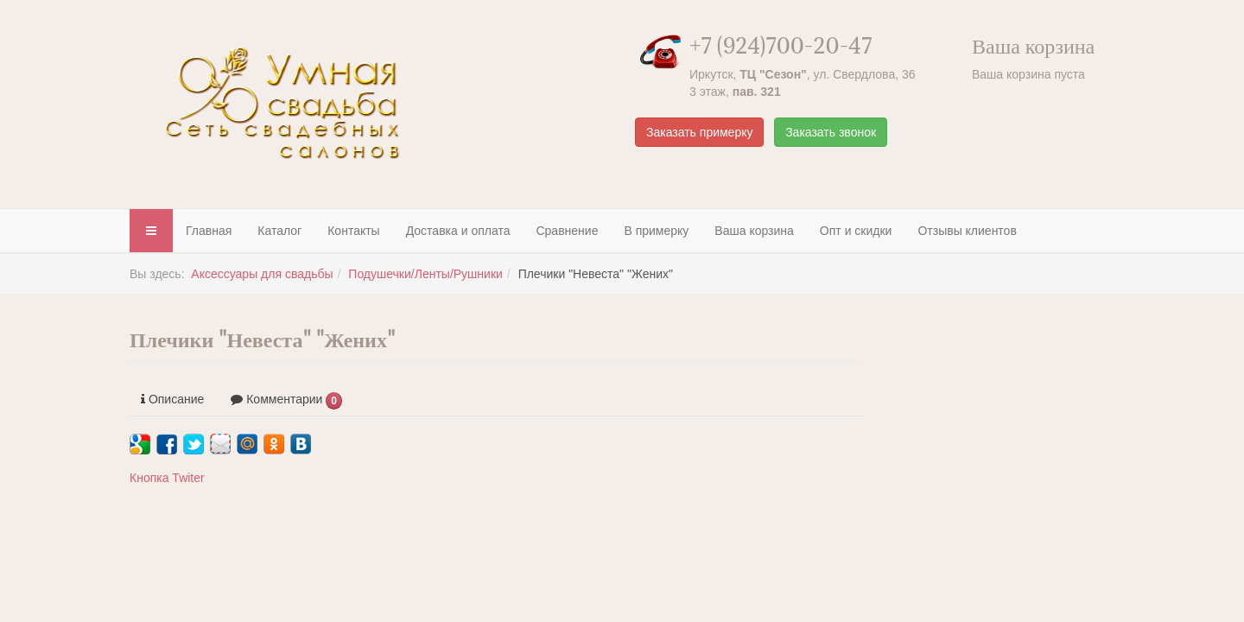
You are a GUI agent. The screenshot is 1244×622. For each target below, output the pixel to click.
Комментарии (286, 400)
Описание (172, 399)
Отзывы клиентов (966, 231)
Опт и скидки (856, 231)
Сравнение (567, 231)
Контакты (353, 231)
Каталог (279, 231)
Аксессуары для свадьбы (262, 274)
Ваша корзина (754, 231)
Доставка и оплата (458, 231)
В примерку (656, 231)
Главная (209, 231)
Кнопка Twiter (167, 478)
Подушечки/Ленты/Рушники (425, 274)
